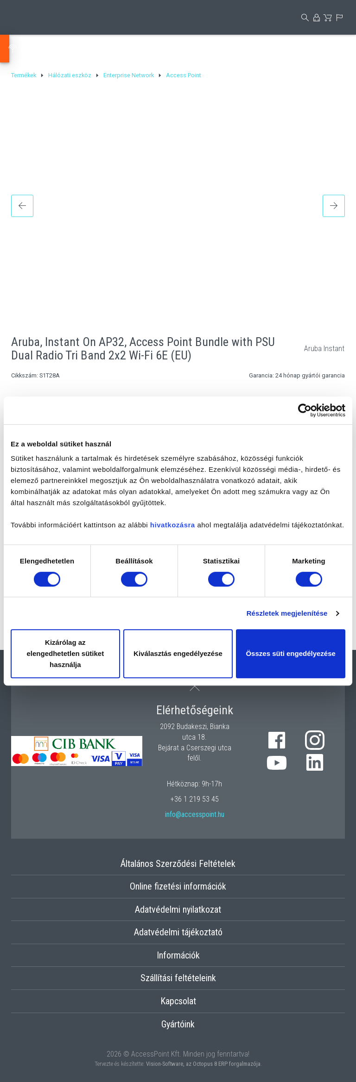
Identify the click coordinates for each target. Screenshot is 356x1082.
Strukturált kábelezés (259, 48)
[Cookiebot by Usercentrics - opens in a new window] (304, 410)
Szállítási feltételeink (178, 977)
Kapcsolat (178, 1001)
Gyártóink (178, 1024)
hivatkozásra (172, 525)
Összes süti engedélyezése (290, 653)
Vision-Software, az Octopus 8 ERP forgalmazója (203, 1063)
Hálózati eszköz (107, 48)
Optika (332, 48)
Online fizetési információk (178, 886)
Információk (178, 955)
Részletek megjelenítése (287, 613)
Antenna (40, 48)
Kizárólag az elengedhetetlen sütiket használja (65, 653)
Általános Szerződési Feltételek (178, 863)
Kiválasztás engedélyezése (178, 653)
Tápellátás (178, 48)
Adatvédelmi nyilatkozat (178, 909)
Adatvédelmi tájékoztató (178, 932)
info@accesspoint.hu (194, 814)
